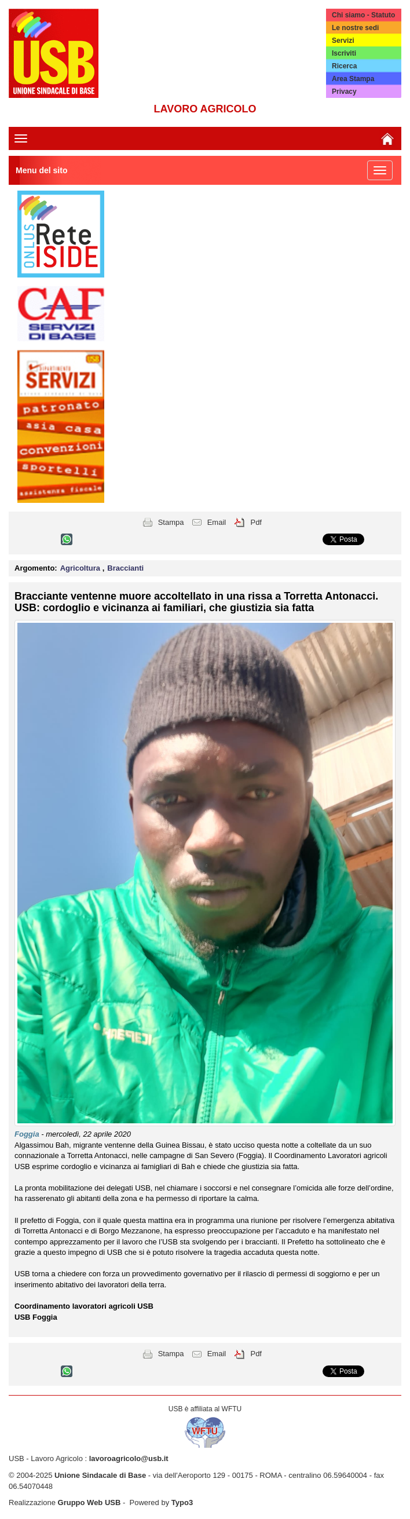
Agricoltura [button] (81, 568)
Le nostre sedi (355, 28)
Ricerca (344, 66)
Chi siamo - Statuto (363, 15)
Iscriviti (344, 53)
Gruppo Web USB (89, 1502)
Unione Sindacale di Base (100, 1475)
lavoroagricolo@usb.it (129, 1458)
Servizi (343, 40)
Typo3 (182, 1502)
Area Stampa (353, 79)
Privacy (344, 91)
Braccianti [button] (125, 568)
